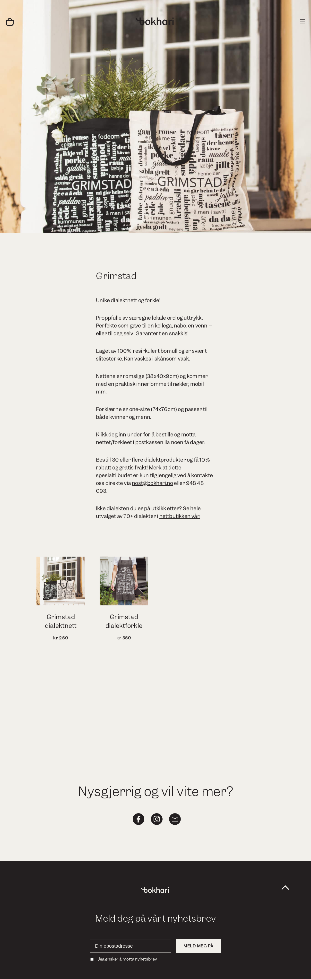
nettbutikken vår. (179, 518)
